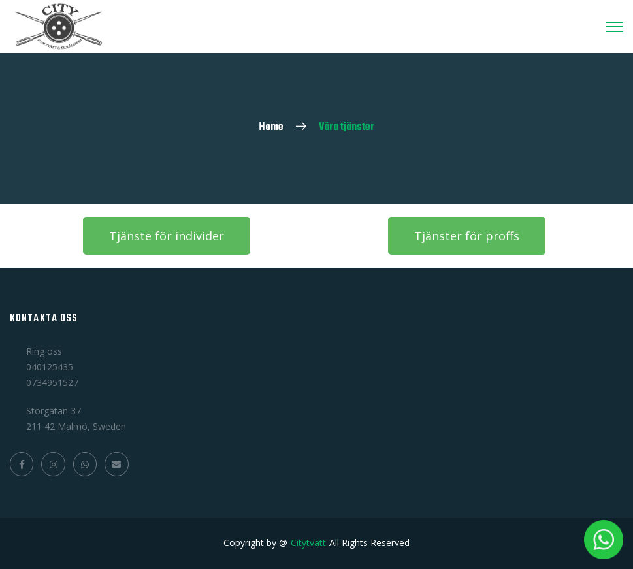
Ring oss (44, 351)
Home (271, 127)
